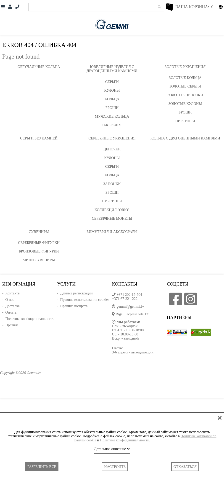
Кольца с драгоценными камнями (185, 138)
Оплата (10, 312)
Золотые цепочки (185, 95)
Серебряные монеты (112, 218)
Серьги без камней (39, 138)
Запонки (112, 184)
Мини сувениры (39, 260)
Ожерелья (112, 125)
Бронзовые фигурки (39, 251)
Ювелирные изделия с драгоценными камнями (112, 69)
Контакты (12, 293)
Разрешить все (41, 467)
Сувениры (39, 232)
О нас (9, 299)
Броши (112, 108)
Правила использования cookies (84, 299)
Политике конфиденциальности (124, 440)
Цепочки (112, 149)
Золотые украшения (185, 67)
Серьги (112, 82)
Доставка (12, 306)
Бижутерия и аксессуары (112, 232)
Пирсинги (185, 121)
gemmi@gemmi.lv (130, 306)
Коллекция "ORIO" (112, 210)
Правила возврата (73, 306)
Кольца (112, 99)
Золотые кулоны (185, 104)
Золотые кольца (185, 78)
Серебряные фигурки (39, 243)
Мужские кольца (112, 116)
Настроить (115, 467)
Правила (11, 325)
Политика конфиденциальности (30, 319)
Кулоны (112, 90)
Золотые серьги (185, 86)
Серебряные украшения (111, 138)
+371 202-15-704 (129, 294)
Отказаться (185, 467)
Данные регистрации (76, 293)
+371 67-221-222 (124, 299)
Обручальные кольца (39, 67)
